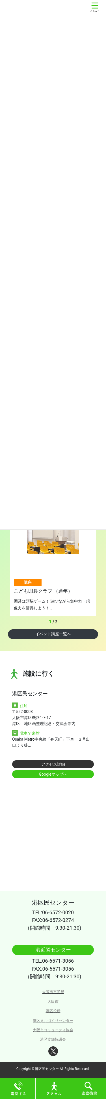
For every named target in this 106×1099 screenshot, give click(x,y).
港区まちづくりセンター (53, 1020)
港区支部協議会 (53, 1039)
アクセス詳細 (53, 764)
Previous (39, 622)
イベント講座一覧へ (53, 634)
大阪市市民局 (53, 992)
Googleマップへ (53, 774)
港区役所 (53, 1011)
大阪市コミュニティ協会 (53, 1030)
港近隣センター (53, 950)
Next (63, 622)
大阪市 (53, 1001)
